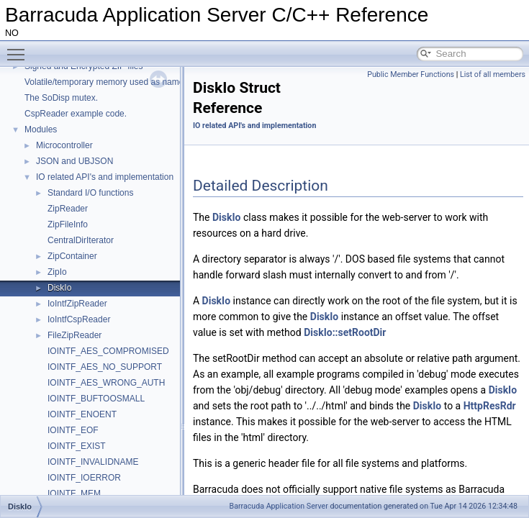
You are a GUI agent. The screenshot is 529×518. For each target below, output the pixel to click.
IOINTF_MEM (74, 494)
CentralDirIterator (81, 240)
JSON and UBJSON (74, 161)
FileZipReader (74, 335)
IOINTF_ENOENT (82, 414)
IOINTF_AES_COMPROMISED (108, 351)
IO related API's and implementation (104, 177)
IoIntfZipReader (77, 304)
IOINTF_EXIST (77, 446)
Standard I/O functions (90, 193)
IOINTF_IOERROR (84, 478)
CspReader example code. (75, 114)
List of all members (492, 74)
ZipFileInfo (68, 224)
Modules (40, 129)
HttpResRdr (490, 406)
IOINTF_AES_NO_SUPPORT (105, 367)
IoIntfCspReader (79, 319)
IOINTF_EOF (73, 430)
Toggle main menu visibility (19, 48)
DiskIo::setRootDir (345, 332)
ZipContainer (72, 256)
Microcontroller (64, 145)
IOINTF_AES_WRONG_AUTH (106, 383)
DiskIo (59, 288)
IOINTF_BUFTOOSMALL (96, 399)
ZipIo (57, 272)
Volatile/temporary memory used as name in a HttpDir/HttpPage (146, 82)
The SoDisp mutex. (61, 98)
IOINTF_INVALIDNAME (93, 462)
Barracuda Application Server (279, 506)
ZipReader (68, 209)
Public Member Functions (410, 74)
